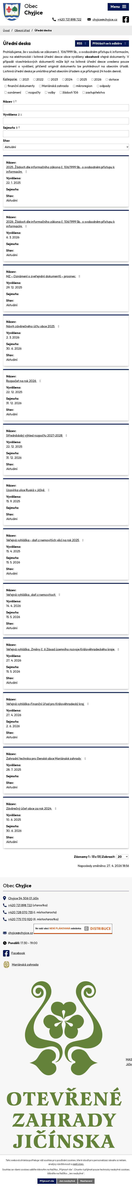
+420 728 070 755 (20, 912)
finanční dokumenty (21, 86)
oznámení (14, 92)
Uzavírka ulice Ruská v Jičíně (28, 490)
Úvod (6, 30)
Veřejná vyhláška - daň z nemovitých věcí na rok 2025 (45, 540)
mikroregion (84, 86)
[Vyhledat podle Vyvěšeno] (66, 121)
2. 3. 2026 (12, 337)
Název (8, 101)
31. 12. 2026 (13, 403)
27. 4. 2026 (13, 660)
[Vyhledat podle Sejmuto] (66, 133)
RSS (82, 43)
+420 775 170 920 (20, 919)
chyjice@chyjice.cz (105, 19)
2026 (97, 79)
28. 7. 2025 (13, 770)
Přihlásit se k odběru (110, 43)
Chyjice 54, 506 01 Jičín (23, 898)
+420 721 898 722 (69, 19)
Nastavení (86, 1180)
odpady (105, 86)
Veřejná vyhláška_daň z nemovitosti (33, 595)
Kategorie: (10, 79)
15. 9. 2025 (13, 501)
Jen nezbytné (67, 1180)
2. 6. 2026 (13, 726)
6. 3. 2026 (12, 237)
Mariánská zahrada (55, 86)
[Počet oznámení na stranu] (122, 856)
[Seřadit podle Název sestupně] (16, 102)
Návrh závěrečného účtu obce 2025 (33, 326)
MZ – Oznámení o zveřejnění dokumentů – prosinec (43, 276)
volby (51, 92)
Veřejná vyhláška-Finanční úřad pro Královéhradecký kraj (48, 704)
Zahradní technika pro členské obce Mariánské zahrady (46, 758)
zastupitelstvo (95, 92)
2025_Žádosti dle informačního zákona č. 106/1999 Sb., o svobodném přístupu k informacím (60, 169)
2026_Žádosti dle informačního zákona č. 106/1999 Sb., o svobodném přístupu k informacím (60, 224)
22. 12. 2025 (14, 392)
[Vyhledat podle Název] (66, 107)
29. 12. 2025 (14, 287)
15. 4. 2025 (13, 551)
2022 (39, 79)
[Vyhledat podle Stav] (66, 147)
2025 (83, 79)
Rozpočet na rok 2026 (24, 381)
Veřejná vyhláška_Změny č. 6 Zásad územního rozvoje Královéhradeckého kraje (63, 649)
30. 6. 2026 (13, 348)
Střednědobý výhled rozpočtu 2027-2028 (37, 435)
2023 (54, 79)
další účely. (78, 1164)
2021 (26, 79)
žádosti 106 (70, 92)
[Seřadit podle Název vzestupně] (16, 100)
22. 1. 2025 (13, 183)
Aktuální (11, 200)
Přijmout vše (47, 1180)
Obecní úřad (22, 30)
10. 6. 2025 (13, 820)
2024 (68, 79)
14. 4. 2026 (13, 606)
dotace (114, 79)
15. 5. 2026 (13, 562)
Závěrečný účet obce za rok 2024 (31, 808)
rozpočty (34, 92)
